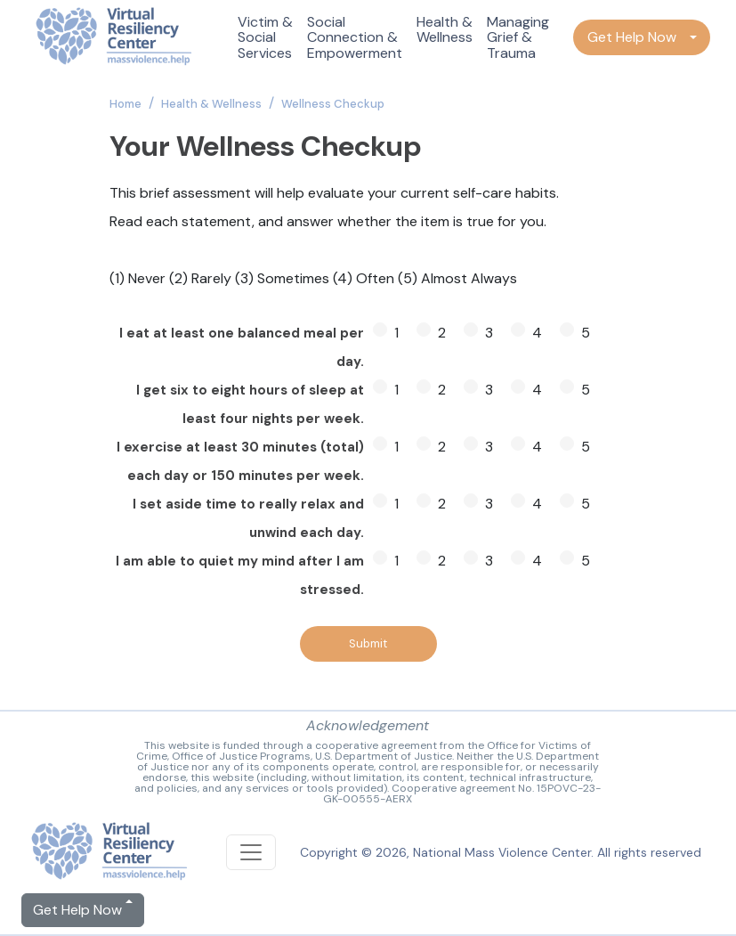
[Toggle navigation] (251, 852)
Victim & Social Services (265, 37)
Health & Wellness (445, 29)
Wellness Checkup (332, 103)
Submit (368, 643)
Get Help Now (631, 37)
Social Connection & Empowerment (354, 37)
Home (125, 103)
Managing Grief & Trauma (518, 37)
